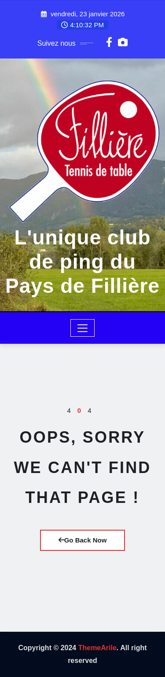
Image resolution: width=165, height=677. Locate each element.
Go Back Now (83, 540)
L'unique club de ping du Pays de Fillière (82, 261)
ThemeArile (97, 648)
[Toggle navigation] (82, 328)
